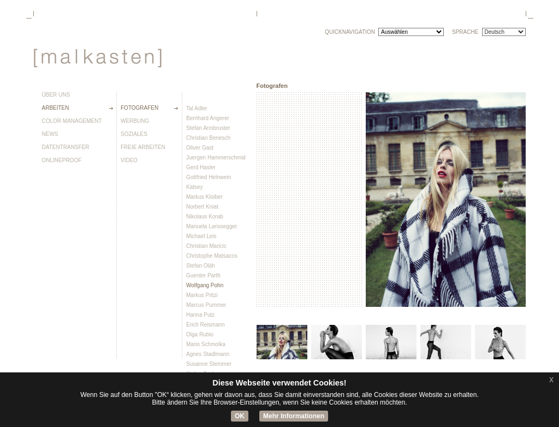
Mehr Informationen (293, 416)
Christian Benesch (208, 138)
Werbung (135, 121)
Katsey (194, 187)
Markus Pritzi (202, 295)
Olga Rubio (199, 334)
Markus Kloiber (204, 197)
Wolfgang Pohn (204, 285)
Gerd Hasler (201, 167)
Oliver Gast (199, 148)
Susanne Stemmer (208, 364)
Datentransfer (66, 147)
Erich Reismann (205, 325)
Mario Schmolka (205, 344)
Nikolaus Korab (204, 217)
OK (240, 416)
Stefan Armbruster (208, 128)
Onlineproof (62, 160)
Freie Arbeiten (143, 147)
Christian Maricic (206, 246)
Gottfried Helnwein (208, 177)
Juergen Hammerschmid (216, 158)
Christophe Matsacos (211, 256)
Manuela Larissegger (211, 226)
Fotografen (139, 108)
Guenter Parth (203, 275)
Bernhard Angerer (207, 118)
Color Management (72, 121)
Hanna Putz (200, 315)
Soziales (134, 134)
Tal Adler (196, 108)
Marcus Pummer (206, 305)
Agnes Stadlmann (207, 354)
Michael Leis (201, 236)
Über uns (56, 95)
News (50, 134)
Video (129, 160)
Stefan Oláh (200, 266)
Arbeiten (55, 108)
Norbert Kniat (202, 207)
